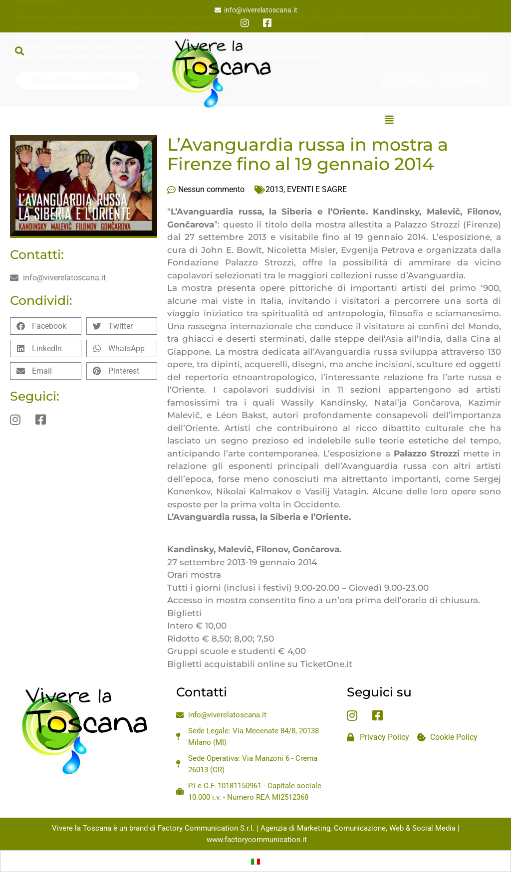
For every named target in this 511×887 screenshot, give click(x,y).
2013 (274, 189)
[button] (19, 50)
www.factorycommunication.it (257, 839)
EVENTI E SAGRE (317, 189)
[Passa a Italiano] (255, 861)
